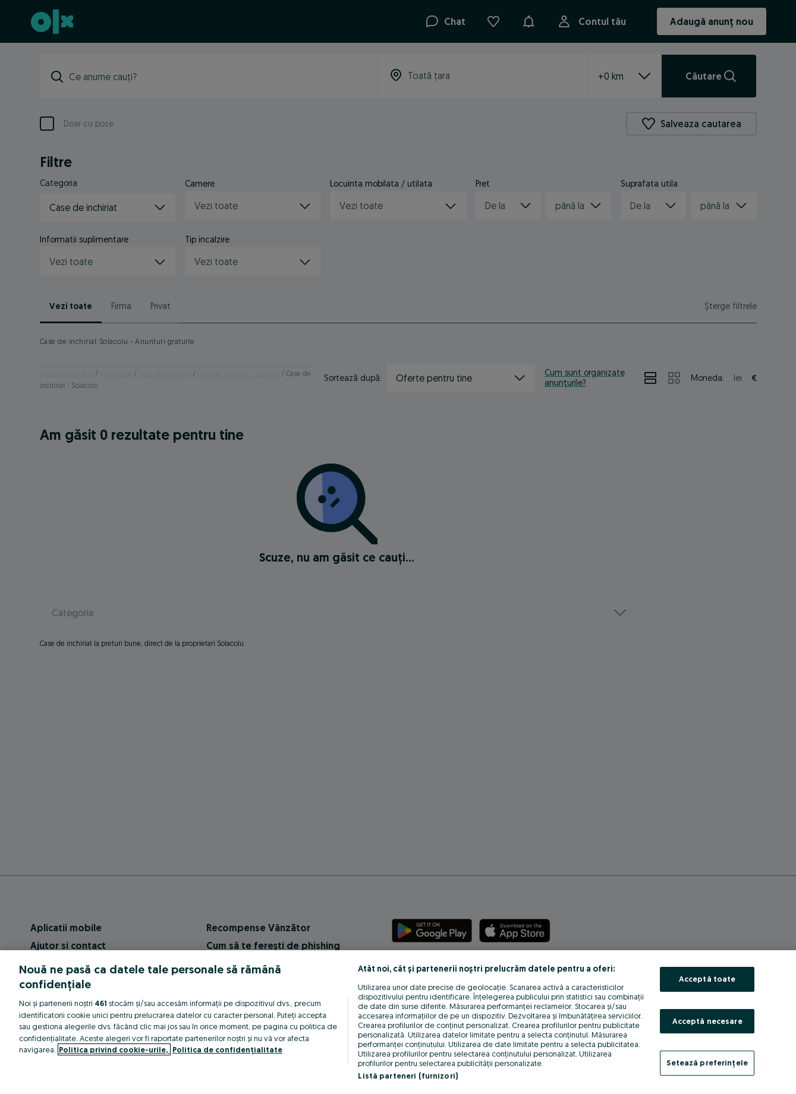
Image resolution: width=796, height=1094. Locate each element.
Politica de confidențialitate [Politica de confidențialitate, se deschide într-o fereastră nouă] (227, 1049)
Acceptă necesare (707, 1021)
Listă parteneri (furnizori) (408, 1075)
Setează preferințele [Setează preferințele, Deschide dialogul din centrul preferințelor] (707, 1062)
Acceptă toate (707, 978)
